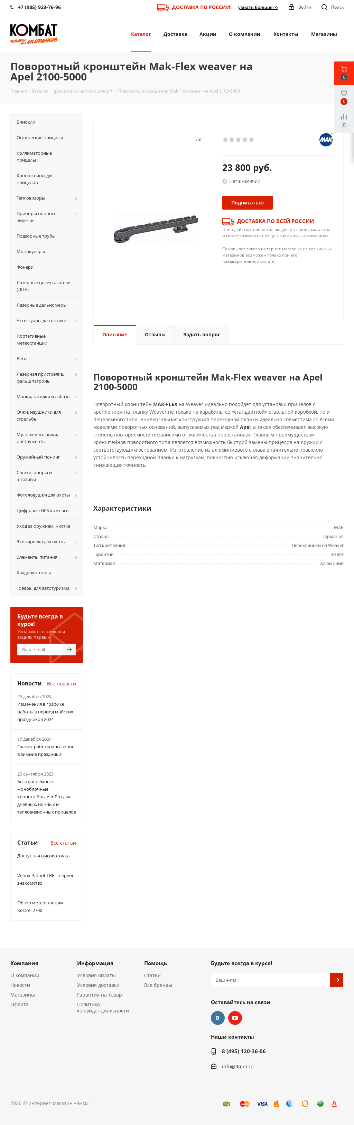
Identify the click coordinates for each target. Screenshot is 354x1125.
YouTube (235, 1018)
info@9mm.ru (238, 1066)
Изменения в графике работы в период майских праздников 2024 (45, 711)
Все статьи (63, 842)
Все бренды (158, 985)
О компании (24, 975)
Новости (20, 985)
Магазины (22, 994)
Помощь (155, 963)
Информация (95, 963)
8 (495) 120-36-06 (244, 1051)
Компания (24, 963)
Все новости (61, 683)
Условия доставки (98, 985)
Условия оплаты (96, 975)
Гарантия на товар (99, 994)
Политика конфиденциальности (103, 1007)
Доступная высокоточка (43, 856)
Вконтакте (218, 1018)
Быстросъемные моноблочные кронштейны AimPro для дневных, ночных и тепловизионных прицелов (46, 796)
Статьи (152, 975)
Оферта (19, 1004)
